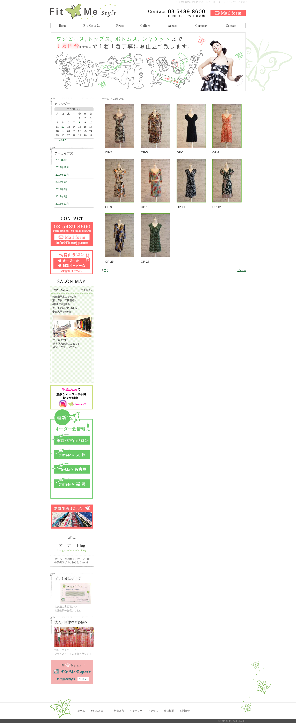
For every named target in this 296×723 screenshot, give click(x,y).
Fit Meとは (97, 710)
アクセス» (86, 290)
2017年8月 (61, 189)
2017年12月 (62, 167)
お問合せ (185, 710)
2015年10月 (62, 203)
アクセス (153, 710)
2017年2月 (61, 196)
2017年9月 (61, 181)
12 (62, 126)
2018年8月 (61, 160)
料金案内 (119, 710)
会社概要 (169, 710)
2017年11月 (62, 174)
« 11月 (63, 140)
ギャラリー (136, 710)
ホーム (105, 98)
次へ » (241, 270)
